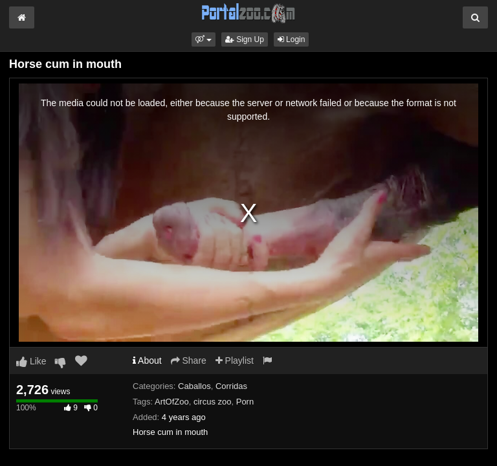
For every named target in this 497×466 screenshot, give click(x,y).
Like (31, 361)
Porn (245, 401)
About (147, 360)
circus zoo (212, 401)
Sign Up (244, 39)
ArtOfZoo (172, 401)
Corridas (231, 386)
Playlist (234, 360)
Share (188, 360)
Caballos (194, 386)
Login (291, 39)
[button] (203, 39)
